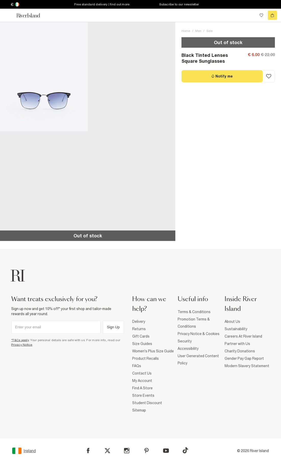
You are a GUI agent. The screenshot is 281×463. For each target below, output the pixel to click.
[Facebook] (88, 450)
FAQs (136, 366)
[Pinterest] (146, 450)
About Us (232, 321)
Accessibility (188, 348)
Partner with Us (237, 344)
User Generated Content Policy (198, 359)
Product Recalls (145, 358)
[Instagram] (126, 450)
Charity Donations (240, 351)
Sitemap (139, 410)
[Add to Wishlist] (269, 76)
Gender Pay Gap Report (244, 358)
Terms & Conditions (194, 312)
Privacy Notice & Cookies (198, 334)
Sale (209, 31)
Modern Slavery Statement (247, 366)
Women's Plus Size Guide (153, 351)
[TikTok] (185, 450)
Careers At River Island (243, 336)
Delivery (138, 321)
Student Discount (147, 403)
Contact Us (142, 373)
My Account (142, 381)
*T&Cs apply (20, 340)
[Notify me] (222, 76)
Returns (139, 329)
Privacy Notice (21, 344)
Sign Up (113, 327)
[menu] (8, 15)
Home (185, 31)
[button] (44, 76)
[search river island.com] (251, 15)
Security (185, 341)
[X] (107, 450)
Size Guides (142, 344)
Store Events (143, 395)
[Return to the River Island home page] (31, 15)
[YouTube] (166, 450)
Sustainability (236, 329)
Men (198, 31)
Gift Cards (141, 336)
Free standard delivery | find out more (102, 4)
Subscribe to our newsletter (179, 4)
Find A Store (142, 388)
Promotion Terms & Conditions (194, 322)
